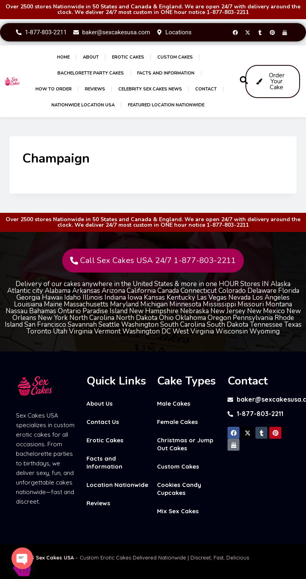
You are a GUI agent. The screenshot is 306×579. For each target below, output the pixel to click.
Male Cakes (173, 403)
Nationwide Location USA (83, 105)
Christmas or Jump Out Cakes (185, 444)
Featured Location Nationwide (166, 105)
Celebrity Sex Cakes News (150, 89)
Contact (206, 89)
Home (63, 57)
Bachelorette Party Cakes (90, 73)
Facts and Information (165, 73)
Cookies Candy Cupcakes (179, 489)
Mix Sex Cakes (178, 511)
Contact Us (102, 422)
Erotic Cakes (128, 57)
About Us (99, 403)
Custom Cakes (175, 57)
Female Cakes (177, 422)
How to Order (53, 89)
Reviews (95, 89)
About (91, 57)
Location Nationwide (117, 485)
